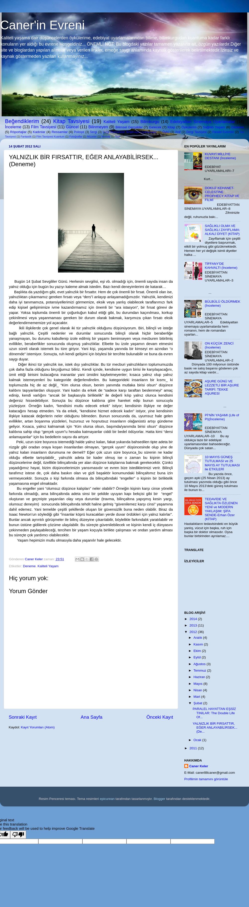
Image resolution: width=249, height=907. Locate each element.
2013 (193, 625)
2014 (193, 619)
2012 (193, 632)
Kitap (171, 127)
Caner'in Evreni (42, 25)
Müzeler (92, 136)
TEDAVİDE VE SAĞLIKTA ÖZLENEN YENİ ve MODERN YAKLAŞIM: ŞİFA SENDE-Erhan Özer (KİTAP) (221, 509)
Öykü (165, 132)
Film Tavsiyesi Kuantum (50, 136)
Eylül (197, 657)
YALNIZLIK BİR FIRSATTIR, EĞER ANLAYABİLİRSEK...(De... (215, 727)
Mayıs (198, 684)
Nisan (198, 690)
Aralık (198, 637)
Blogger (159, 799)
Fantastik (26, 136)
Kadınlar (39, 132)
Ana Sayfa (91, 717)
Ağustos (200, 664)
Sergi (93, 132)
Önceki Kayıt (159, 717)
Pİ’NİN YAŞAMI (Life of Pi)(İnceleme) (222, 417)
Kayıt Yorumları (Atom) (38, 727)
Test (117, 136)
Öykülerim (189, 127)
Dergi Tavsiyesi (196, 132)
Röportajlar (18, 132)
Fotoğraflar (75, 136)
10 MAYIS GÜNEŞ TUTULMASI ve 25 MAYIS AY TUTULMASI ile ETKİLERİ (222, 463)
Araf (178, 132)
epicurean (107, 799)
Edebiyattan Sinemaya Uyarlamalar (202, 121)
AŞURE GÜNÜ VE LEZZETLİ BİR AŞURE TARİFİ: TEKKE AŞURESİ (222, 387)
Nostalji (105, 136)
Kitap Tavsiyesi (71, 121)
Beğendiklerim (22, 121)
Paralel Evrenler (223, 132)
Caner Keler (198, 766)
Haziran (199, 677)
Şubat (198, 703)
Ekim (197, 651)
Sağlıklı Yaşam (214, 127)
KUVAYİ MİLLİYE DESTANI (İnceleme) (220, 156)
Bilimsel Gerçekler (129, 127)
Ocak (197, 740)
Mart (197, 696)
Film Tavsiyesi (43, 127)
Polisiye (79, 132)
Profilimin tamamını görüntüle (206, 779)
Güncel (72, 127)
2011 (193, 748)
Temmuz (200, 670)
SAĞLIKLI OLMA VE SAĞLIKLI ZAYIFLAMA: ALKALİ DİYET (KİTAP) (222, 230)
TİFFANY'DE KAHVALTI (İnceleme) (221, 266)
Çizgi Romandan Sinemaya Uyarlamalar (130, 132)
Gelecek (155, 127)
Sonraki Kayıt (23, 717)
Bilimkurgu (149, 121)
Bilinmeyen (98, 127)
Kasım (198, 644)
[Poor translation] (18, 835)
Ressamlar (60, 132)
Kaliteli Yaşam (116, 121)
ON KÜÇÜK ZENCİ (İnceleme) (219, 345)
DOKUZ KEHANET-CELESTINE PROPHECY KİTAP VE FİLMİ (222, 194)
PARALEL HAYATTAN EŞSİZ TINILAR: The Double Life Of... (214, 713)
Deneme (237, 127)
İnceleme (13, 127)
